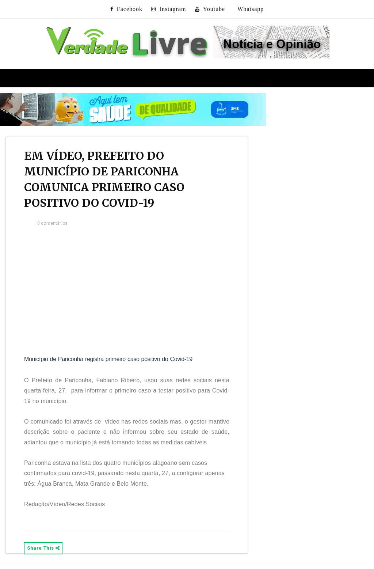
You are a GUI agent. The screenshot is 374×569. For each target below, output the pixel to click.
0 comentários (52, 223)
